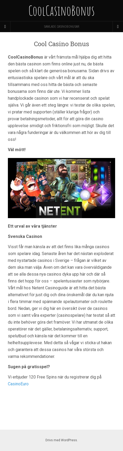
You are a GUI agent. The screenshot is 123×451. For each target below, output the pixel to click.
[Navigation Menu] (117, 26)
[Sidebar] (5, 26)
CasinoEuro (18, 383)
